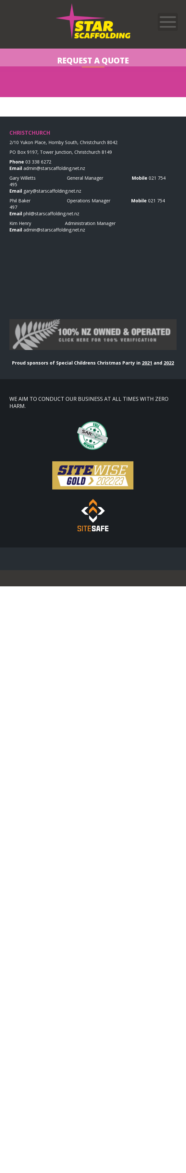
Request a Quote (93, 60)
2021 (147, 363)
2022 (169, 363)
